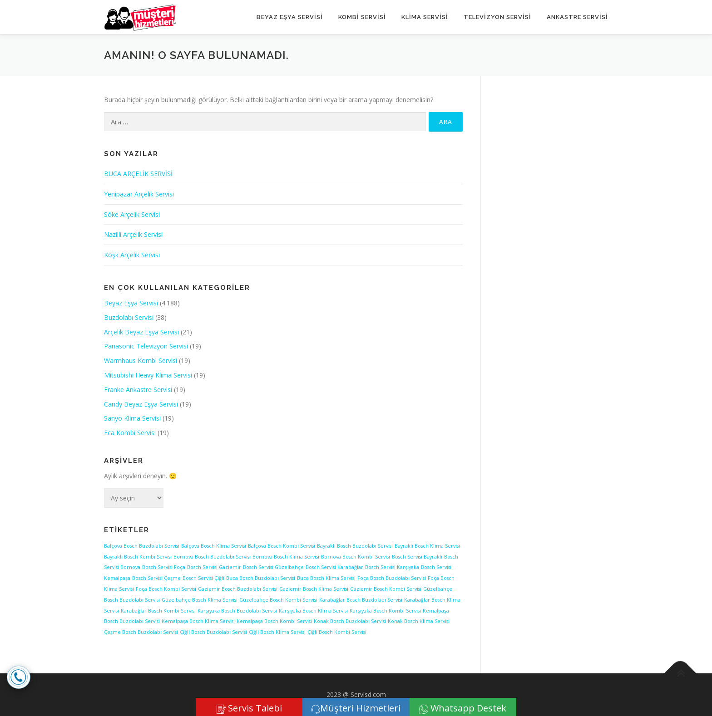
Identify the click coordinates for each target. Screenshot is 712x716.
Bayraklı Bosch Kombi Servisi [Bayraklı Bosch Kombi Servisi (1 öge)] (138, 557)
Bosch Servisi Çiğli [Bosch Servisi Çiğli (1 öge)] (203, 578)
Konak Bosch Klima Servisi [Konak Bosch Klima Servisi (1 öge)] (419, 621)
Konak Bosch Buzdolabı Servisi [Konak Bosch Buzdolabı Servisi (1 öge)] (350, 621)
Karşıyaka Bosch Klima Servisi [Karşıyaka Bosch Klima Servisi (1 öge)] (313, 611)
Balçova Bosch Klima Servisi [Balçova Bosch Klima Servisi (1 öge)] (213, 546)
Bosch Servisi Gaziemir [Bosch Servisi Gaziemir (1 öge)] (214, 567)
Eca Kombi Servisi (130, 432)
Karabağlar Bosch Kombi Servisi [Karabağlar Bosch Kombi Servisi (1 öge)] (158, 611)
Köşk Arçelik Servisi (132, 254)
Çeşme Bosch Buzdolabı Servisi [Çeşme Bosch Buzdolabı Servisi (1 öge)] (141, 632)
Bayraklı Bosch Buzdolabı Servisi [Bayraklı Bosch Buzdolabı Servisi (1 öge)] (355, 546)
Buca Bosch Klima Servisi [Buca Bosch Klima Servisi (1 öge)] (326, 578)
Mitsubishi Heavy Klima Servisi (148, 375)
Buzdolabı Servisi (128, 317)
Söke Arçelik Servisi (132, 214)
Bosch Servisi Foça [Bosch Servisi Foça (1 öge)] (163, 567)
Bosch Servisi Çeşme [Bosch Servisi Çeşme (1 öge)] (156, 578)
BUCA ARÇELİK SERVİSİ (138, 173)
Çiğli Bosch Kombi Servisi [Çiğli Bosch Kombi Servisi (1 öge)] (336, 632)
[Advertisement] (553, 230)
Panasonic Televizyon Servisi (146, 346)
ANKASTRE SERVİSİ (577, 17)
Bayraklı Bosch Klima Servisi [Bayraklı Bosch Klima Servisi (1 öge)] (427, 546)
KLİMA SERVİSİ (424, 17)
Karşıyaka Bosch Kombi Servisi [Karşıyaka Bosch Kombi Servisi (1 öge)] (385, 611)
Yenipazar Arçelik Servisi (139, 194)
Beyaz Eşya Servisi (290, 17)
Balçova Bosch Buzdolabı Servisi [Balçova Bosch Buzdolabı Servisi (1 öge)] (141, 546)
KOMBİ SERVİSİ (362, 17)
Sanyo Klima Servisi (132, 418)
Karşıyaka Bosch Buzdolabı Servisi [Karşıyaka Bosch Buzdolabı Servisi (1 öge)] (237, 611)
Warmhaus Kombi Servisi (140, 360)
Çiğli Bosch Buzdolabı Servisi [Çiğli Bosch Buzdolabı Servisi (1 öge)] (213, 632)
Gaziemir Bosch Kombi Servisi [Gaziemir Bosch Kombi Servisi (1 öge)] (385, 589)
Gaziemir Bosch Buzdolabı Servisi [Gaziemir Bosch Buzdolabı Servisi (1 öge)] (237, 589)
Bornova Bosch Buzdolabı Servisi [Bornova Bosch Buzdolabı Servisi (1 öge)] (212, 557)
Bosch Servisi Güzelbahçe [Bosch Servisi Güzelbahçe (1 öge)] (273, 567)
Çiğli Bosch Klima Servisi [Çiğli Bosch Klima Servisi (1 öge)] (277, 632)
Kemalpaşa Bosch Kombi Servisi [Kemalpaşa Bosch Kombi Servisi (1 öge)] (274, 621)
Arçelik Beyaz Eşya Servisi (141, 332)
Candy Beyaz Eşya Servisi (141, 404)
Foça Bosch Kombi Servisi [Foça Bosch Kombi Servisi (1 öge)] (166, 589)
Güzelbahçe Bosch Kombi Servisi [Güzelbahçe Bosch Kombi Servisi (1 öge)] (278, 600)
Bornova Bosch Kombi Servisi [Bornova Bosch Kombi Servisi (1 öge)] (355, 557)
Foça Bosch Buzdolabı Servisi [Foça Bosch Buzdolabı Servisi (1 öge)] (391, 578)
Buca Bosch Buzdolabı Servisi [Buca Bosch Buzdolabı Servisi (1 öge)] (260, 578)
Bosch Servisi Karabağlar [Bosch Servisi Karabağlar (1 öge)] (334, 567)
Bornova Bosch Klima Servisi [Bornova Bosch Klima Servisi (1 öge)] (285, 557)
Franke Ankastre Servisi (138, 389)
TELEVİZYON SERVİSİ (497, 17)
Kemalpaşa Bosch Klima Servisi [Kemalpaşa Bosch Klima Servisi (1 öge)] (198, 621)
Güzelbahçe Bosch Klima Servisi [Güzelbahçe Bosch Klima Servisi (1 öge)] (199, 600)
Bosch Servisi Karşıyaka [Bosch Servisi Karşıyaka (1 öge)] (392, 567)
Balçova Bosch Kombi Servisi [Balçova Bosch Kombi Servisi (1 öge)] (281, 546)
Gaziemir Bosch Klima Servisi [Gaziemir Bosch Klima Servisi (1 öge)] (313, 589)
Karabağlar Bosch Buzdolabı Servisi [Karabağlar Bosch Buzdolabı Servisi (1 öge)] (360, 600)
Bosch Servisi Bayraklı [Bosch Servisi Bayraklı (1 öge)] (417, 557)
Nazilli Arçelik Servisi (133, 234)
